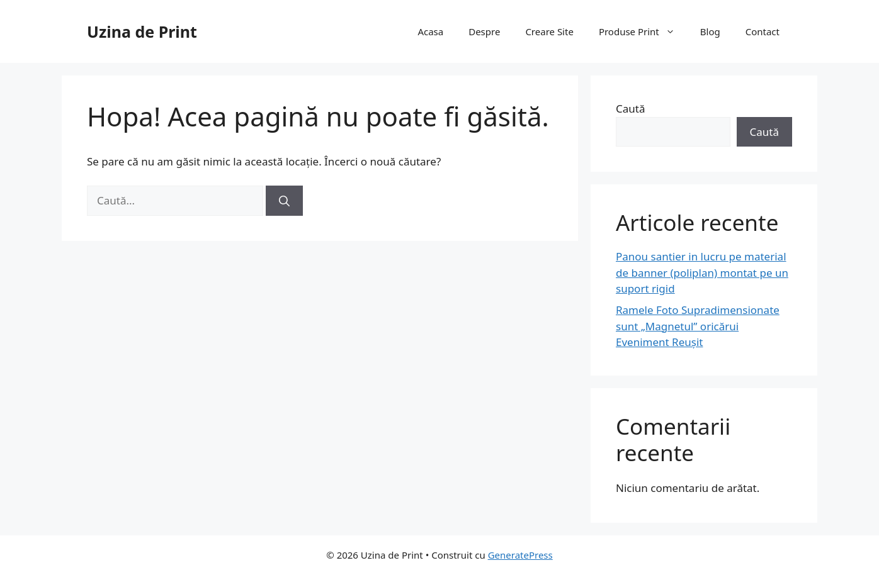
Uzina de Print (142, 31)
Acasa (430, 31)
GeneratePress (520, 555)
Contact (763, 31)
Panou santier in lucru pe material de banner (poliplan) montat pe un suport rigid (702, 272)
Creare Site (549, 31)
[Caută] (284, 201)
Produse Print (643, 31)
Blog (710, 31)
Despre (484, 31)
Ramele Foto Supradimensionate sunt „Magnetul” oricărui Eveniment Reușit (698, 326)
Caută (630, 108)
